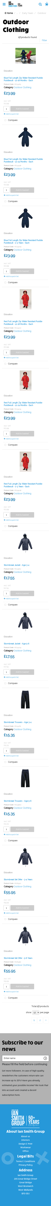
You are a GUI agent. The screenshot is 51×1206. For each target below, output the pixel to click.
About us (25, 1136)
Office (26, 1151)
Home (8, 13)
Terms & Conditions (25, 1161)
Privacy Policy (26, 1165)
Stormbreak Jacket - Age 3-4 (16, 565)
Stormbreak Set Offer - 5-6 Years (18, 958)
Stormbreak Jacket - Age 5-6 (16, 644)
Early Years (27, 13)
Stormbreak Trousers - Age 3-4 (17, 722)
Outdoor (42, 13)
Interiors (25, 1140)
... (17, 13)
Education (8, 71)
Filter (44, 40)
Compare (10, 120)
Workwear (25, 1147)
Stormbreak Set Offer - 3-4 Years (18, 879)
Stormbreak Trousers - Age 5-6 (17, 801)
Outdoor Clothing (22, 87)
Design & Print (25, 1143)
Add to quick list (11, 114)
